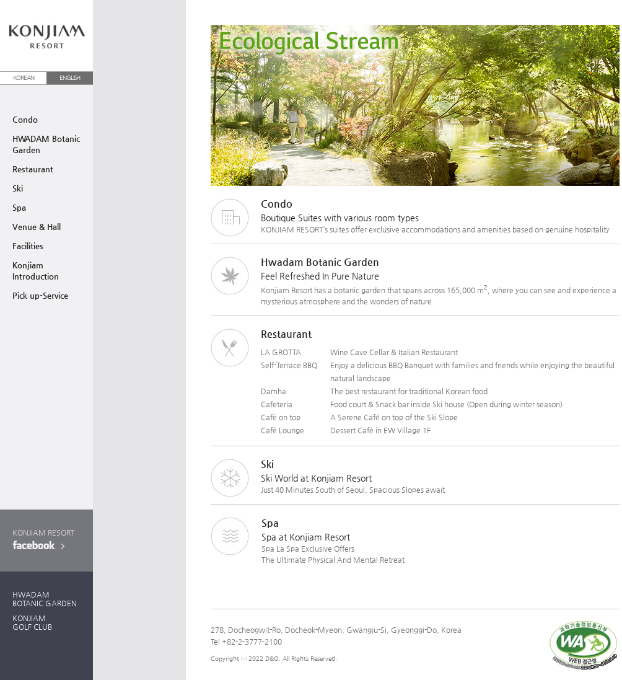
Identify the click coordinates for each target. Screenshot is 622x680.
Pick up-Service (40, 295)
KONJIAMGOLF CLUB (32, 622)
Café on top (280, 417)
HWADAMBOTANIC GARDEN (44, 598)
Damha (273, 391)
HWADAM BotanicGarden (46, 144)
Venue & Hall (36, 226)
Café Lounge (282, 430)
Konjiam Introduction (35, 270)
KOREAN (23, 77)
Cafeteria (276, 404)
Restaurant (32, 169)
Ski (17, 188)
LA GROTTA (281, 352)
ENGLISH (69, 77)
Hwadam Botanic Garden (320, 262)
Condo (25, 119)
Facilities (27, 245)
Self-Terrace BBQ (289, 365)
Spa (19, 207)
